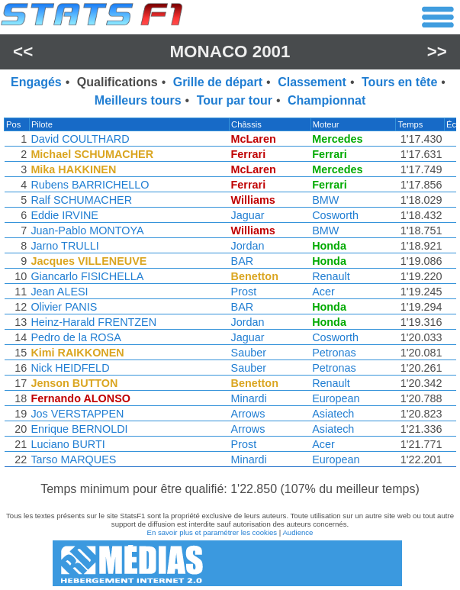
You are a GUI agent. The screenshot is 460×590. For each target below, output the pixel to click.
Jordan (250, 246)
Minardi (251, 398)
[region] (230, 296)
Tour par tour (234, 100)
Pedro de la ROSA (75, 337)
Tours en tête (399, 82)
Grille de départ (217, 82)
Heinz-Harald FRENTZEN (93, 322)
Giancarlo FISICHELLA (86, 276)
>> (437, 51)
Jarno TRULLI (64, 246)
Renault (334, 276)
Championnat (326, 100)
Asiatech (336, 414)
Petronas (337, 353)
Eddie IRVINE (64, 215)
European (338, 398)
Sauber (251, 353)
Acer (326, 291)
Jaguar (250, 215)
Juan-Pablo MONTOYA (86, 230)
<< (23, 51)
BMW (328, 200)
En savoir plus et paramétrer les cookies (212, 532)
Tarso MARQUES (72, 459)
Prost (246, 291)
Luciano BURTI (67, 444)
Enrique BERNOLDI (78, 429)
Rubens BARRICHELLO (89, 185)
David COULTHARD (79, 139)
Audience (297, 532)
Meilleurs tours (138, 100)
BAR (244, 261)
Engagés (36, 82)
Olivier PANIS (63, 307)
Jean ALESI (58, 291)
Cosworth (338, 215)
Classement (312, 82)
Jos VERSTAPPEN (76, 414)
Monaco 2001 (229, 51)
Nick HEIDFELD (69, 368)
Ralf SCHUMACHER (80, 200)
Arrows (250, 414)
